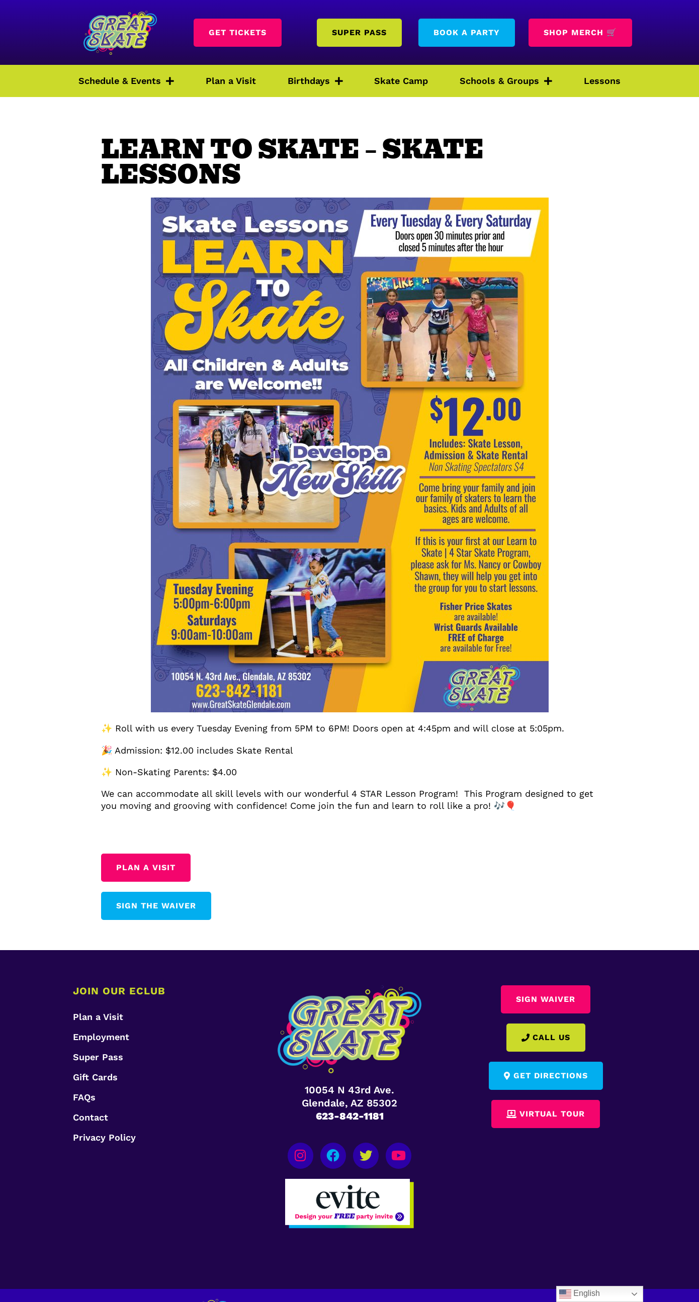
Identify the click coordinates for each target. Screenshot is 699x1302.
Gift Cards (95, 1077)
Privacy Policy (104, 1137)
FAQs (84, 1097)
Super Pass (98, 1057)
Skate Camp (401, 80)
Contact (90, 1117)
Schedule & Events (126, 80)
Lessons (602, 80)
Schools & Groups (506, 80)
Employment (101, 1037)
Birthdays (315, 80)
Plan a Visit (231, 80)
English (579, 1294)
